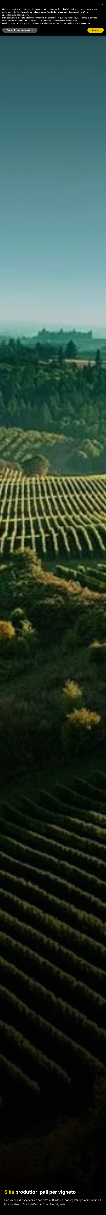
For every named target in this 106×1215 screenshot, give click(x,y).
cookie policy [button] (22, 15)
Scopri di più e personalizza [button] (20, 30)
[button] (102, 4)
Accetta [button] (95, 30)
